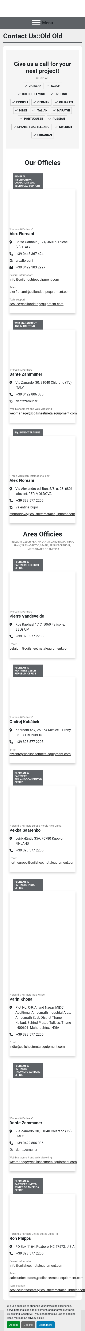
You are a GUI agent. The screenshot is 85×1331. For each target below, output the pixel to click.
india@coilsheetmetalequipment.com (37, 1047)
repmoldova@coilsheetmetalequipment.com (42, 514)
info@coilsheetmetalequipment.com (36, 1266)
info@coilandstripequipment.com (34, 279)
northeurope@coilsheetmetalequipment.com (42, 863)
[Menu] (36, 22)
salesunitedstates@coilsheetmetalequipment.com (46, 1278)
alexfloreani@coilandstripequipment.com (39, 292)
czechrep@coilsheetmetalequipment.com (40, 754)
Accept (13, 1324)
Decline (28, 1324)
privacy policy (36, 1317)
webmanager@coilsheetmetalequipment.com (43, 413)
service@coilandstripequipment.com (36, 304)
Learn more (45, 1324)
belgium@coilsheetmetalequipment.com (39, 648)
